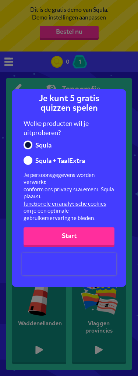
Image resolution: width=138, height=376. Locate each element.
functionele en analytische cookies (65, 204)
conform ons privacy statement (61, 189)
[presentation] (69, 264)
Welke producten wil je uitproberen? (56, 128)
